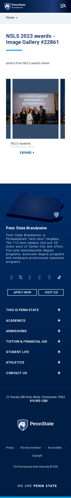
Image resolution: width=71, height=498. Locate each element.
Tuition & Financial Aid (26, 341)
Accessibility (55, 447)
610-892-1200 (38, 401)
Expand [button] (26, 152)
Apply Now (22, 292)
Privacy (10, 447)
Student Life (17, 352)
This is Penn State (22, 310)
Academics (16, 320)
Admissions (16, 331)
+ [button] (59, 310)
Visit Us (51, 292)
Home (10, 17)
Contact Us (16, 373)
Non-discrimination (31, 447)
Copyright (37, 455)
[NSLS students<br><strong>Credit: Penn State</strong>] (35, 109)
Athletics (15, 362)
